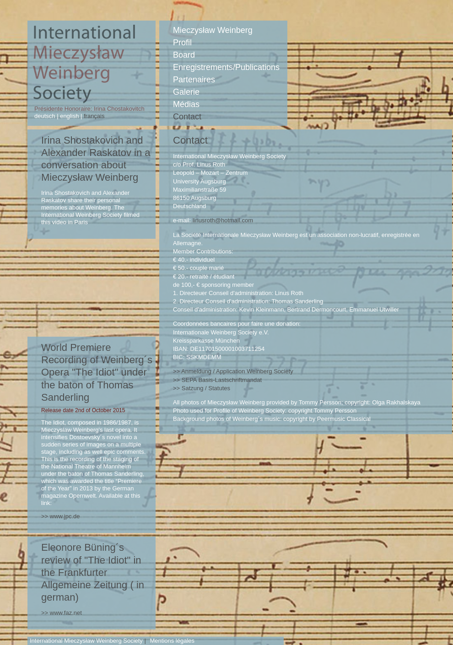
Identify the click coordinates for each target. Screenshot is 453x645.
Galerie (186, 92)
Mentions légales (172, 640)
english (70, 116)
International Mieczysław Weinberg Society (86, 640)
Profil (182, 42)
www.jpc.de (65, 516)
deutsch (45, 116)
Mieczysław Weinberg (213, 30)
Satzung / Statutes (206, 388)
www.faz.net (66, 612)
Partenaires (194, 79)
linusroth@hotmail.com (223, 220)
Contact (187, 116)
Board (184, 54)
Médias (186, 104)
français (93, 116)
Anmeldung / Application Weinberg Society (237, 371)
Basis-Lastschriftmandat (222, 379)
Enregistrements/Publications (226, 67)
